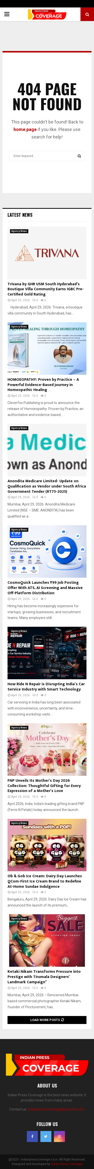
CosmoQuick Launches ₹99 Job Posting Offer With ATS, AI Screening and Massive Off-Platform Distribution (45, 587)
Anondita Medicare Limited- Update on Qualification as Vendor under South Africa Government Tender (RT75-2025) (47, 486)
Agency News (19, 231)
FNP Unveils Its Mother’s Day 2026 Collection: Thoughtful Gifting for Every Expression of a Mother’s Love (44, 785)
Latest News (20, 215)
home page (25, 129)
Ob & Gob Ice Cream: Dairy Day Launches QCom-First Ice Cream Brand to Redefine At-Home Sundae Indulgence (45, 881)
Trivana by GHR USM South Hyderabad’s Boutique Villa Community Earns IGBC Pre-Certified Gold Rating (46, 289)
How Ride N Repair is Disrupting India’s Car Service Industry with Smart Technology (46, 687)
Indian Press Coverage (66, 1164)
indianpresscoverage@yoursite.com (56, 1109)
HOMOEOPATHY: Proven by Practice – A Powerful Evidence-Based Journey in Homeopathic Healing (43, 385)
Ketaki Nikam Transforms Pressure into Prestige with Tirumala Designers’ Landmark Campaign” (44, 977)
